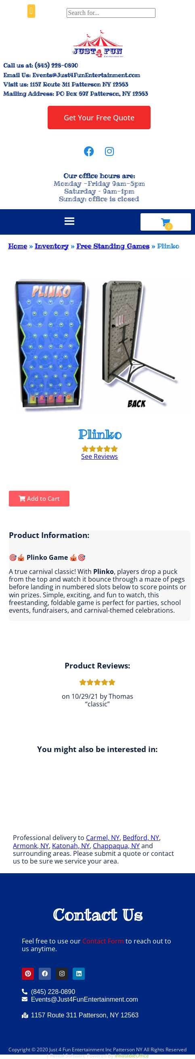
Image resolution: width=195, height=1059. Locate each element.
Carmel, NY (103, 837)
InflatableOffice (132, 1055)
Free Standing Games (112, 246)
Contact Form (103, 941)
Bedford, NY (141, 837)
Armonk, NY (31, 845)
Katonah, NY (71, 845)
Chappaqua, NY (116, 845)
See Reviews (99, 456)
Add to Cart (39, 498)
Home (17, 246)
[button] (31, 11)
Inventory (52, 246)
